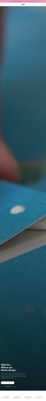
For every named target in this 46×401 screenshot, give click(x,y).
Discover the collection (8, 382)
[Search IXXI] (4, 4)
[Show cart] (44, 4)
